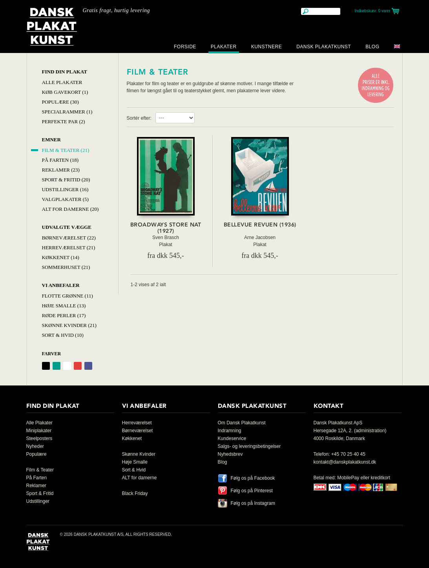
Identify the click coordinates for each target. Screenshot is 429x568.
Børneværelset (137, 430)
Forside (185, 46)
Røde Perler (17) (64, 315)
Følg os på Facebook (253, 478)
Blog (372, 46)
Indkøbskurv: (372, 11)
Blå (88, 366)
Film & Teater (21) (65, 150)
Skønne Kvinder (138, 454)
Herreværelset (137, 423)
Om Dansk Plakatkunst (242, 423)
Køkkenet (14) (60, 257)
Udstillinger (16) (65, 189)
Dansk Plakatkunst (323, 46)
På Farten (36, 477)
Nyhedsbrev (230, 454)
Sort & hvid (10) (63, 335)
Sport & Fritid (40, 493)
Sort (46, 366)
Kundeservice (232, 438)
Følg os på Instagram (253, 503)
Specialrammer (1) (67, 111)
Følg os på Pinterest (252, 490)
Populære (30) (60, 101)
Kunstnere (266, 46)
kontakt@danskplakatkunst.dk (345, 462)
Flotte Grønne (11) (67, 295)
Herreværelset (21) (68, 247)
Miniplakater (39, 430)
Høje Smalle (135, 462)
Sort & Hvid (134, 470)
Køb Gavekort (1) (65, 92)
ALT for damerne (139, 477)
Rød (78, 366)
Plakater (224, 46)
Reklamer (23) (61, 169)
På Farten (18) (60, 160)
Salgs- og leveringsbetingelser (249, 446)
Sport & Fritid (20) (66, 179)
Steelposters (39, 438)
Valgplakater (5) (65, 199)
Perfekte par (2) (63, 121)
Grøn (56, 366)
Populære (36, 454)
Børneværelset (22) (69, 237)
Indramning (229, 430)
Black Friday (135, 493)
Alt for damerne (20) (70, 209)
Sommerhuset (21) (66, 267)
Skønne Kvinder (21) (69, 325)
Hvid (67, 366)
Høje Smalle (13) (64, 305)
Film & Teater (40, 470)
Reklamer (36, 485)
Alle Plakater (62, 82)
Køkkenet (132, 438)
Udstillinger (37, 501)
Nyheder (35, 446)
